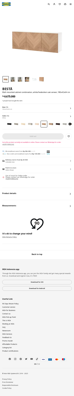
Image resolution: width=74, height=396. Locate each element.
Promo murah (7, 341)
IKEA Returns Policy (9, 237)
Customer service (8, 307)
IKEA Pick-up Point (9, 317)
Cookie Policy (6, 388)
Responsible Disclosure (10, 385)
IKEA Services (7, 334)
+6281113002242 (8, 144)
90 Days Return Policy (10, 304)
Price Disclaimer (7, 382)
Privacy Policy (6, 379)
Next (69, 124)
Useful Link (7, 299)
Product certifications (10, 351)
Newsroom (6, 331)
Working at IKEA (8, 324)
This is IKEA (6, 320)
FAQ (3, 327)
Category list (7, 347)
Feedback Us (7, 337)
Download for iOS (37, 282)
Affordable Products (9, 344)
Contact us (6, 314)
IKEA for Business (8, 310)
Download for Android (37, 288)
